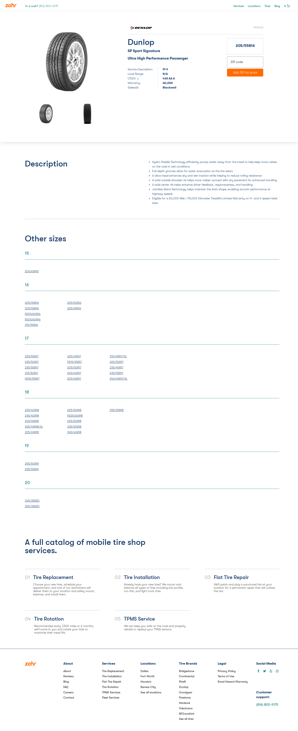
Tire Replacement (113, 671)
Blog (277, 6)
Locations (254, 6)
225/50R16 (74, 302)
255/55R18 (117, 410)
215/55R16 (31, 325)
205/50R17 (74, 367)
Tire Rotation (110, 687)
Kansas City (148, 687)
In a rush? (41, 6)
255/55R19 (32, 469)
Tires (267, 6)
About (67, 671)
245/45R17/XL (118, 378)
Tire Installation (112, 676)
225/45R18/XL (34, 426)
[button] (40, 61)
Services (238, 6)
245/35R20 (32, 500)
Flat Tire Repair (111, 681)
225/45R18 (32, 432)
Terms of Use (226, 676)
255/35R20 (32, 506)
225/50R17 (117, 362)
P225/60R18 (75, 415)
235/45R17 (116, 367)
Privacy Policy (227, 671)
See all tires (186, 718)
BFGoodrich (186, 713)
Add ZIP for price (245, 72)
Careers (68, 692)
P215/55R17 (32, 378)
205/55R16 (32, 302)
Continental (186, 676)
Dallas (144, 671)
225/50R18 (74, 410)
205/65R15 (32, 271)
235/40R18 (32, 415)
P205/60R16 (33, 314)
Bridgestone (186, 671)
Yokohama (185, 708)
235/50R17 (32, 362)
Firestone (185, 697)
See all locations (151, 692)
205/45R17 (74, 378)
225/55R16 (74, 308)
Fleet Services (110, 697)
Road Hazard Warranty (233, 681)
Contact (68, 697)
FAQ (65, 687)
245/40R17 (74, 373)
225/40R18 (32, 410)
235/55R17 (31, 356)
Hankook (184, 703)
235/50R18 (74, 421)
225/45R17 (74, 356)
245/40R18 (74, 432)
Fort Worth (148, 676)
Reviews (68, 676)
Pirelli (182, 681)
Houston (146, 681)
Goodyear (185, 692)
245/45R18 (32, 421)
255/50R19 (32, 463)
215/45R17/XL (118, 356)
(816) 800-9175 (267, 705)
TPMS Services (111, 692)
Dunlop (183, 687)
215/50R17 (31, 373)
